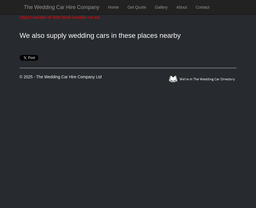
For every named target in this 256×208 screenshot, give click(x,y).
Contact (202, 7)
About (181, 7)
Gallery (161, 7)
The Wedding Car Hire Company (62, 7)
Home (113, 7)
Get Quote (137, 7)
